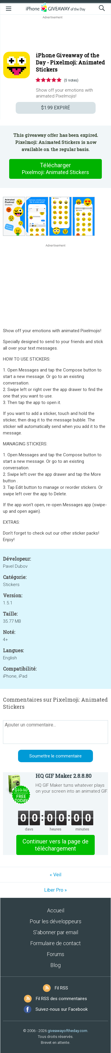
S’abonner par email (55, 932)
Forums (55, 954)
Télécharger (55, 169)
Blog (55, 965)
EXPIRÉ (55, 108)
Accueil (55, 910)
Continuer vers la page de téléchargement (55, 845)
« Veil (55, 874)
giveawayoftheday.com (67, 1030)
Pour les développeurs (55, 921)
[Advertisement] (55, 34)
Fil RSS (61, 988)
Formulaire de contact (55, 943)
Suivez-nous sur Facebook (62, 1009)
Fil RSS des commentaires (61, 998)
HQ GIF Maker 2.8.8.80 (63, 775)
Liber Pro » (55, 890)
